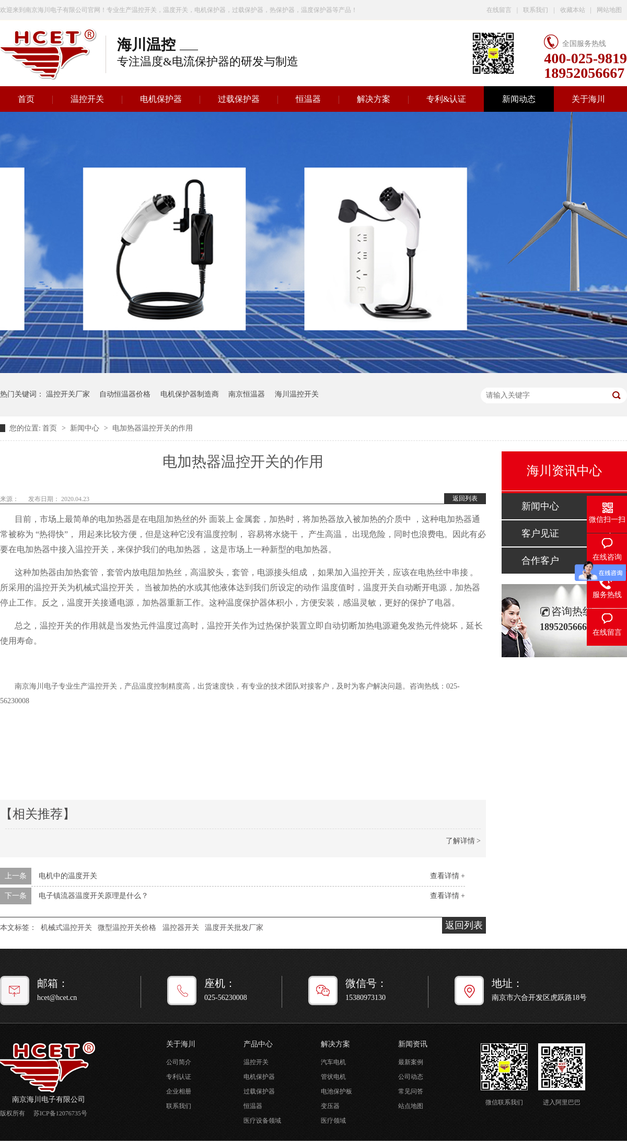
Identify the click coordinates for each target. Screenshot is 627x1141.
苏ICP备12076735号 (60, 1113)
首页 (50, 428)
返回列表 (465, 498)
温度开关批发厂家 (234, 928)
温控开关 (87, 99)
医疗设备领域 (262, 1120)
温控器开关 (180, 928)
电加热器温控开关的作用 (152, 428)
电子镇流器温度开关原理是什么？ (93, 896)
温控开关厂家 (68, 394)
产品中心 (258, 1044)
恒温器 (308, 99)
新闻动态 (519, 99)
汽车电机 (333, 1062)
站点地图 (410, 1106)
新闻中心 (85, 428)
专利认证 (178, 1076)
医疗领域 (333, 1120)
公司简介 (178, 1062)
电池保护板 (336, 1091)
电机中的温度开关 (68, 876)
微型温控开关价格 (127, 928)
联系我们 (535, 10)
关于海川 (588, 99)
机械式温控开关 (66, 928)
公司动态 (410, 1076)
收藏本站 (572, 10)
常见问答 (410, 1091)
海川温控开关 (297, 394)
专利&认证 (446, 99)
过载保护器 (239, 99)
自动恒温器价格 (124, 394)
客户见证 (540, 533)
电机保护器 (161, 99)
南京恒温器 (246, 394)
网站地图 (609, 10)
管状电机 (333, 1076)
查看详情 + (447, 876)
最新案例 (410, 1062)
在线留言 (499, 10)
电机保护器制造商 (189, 394)
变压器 (330, 1106)
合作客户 (540, 560)
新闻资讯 (412, 1044)
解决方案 (373, 99)
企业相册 (178, 1091)
